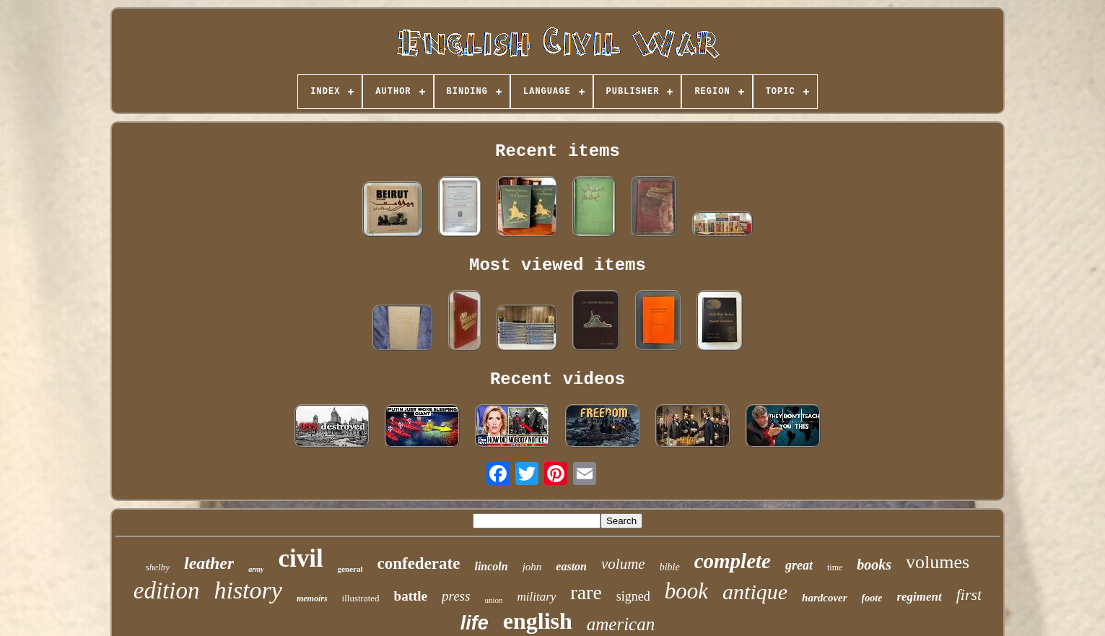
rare (586, 592)
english (537, 621)
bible (670, 567)
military (536, 597)
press (456, 596)
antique (754, 592)
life (474, 623)
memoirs (312, 598)
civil (300, 558)
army (255, 569)
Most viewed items (557, 265)
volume (623, 563)
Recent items (557, 151)
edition (167, 591)
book (686, 591)
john (532, 566)
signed (633, 596)
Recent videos (557, 379)
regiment (918, 597)
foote (872, 598)
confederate (418, 563)
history (247, 590)
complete (732, 560)
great (799, 565)
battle (410, 596)
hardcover (824, 598)
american (621, 624)
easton (571, 566)
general (350, 569)
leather (209, 563)
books (874, 564)
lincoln (490, 566)
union (493, 600)
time (834, 567)
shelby (158, 567)
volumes (937, 562)
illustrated (361, 598)
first (969, 594)
